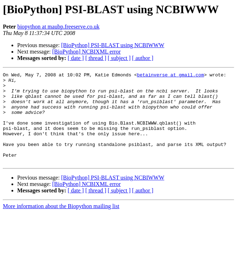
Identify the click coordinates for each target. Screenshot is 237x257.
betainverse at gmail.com (170, 75)
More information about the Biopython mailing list (61, 224)
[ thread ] (95, 58)
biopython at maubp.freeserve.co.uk (58, 27)
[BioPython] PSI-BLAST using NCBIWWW (112, 45)
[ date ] (76, 58)
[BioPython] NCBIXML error (86, 52)
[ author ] (143, 58)
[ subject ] (119, 58)
